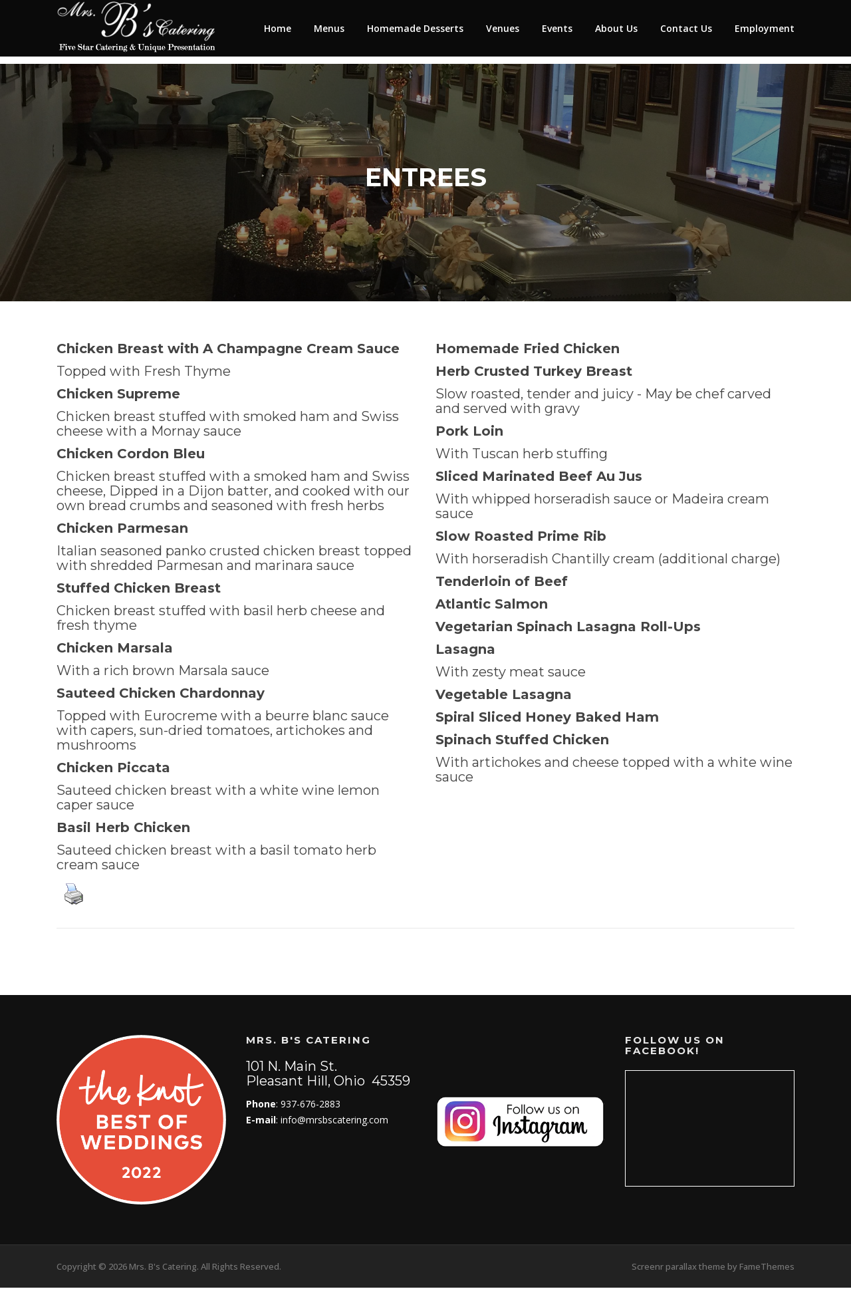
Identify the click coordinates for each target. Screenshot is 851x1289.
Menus (329, 28)
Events (557, 28)
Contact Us (686, 28)
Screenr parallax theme (678, 1268)
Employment (764, 28)
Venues (502, 28)
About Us (616, 28)
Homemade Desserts (415, 28)
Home (277, 28)
